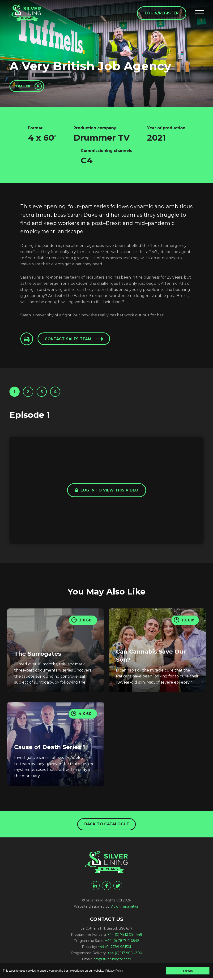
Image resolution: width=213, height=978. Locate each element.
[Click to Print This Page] (27, 342)
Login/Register (160, 14)
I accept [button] (187, 970)
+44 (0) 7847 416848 (122, 945)
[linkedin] (95, 889)
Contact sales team (70, 342)
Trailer (25, 87)
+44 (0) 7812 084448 (124, 938)
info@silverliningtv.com (112, 963)
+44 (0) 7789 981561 (114, 951)
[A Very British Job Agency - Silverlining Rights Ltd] (30, 17)
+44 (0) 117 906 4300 (124, 957)
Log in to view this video (106, 495)
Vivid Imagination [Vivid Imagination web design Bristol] (125, 910)
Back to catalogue (106, 827)
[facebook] (106, 889)
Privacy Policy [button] (114, 970)
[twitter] (117, 889)
